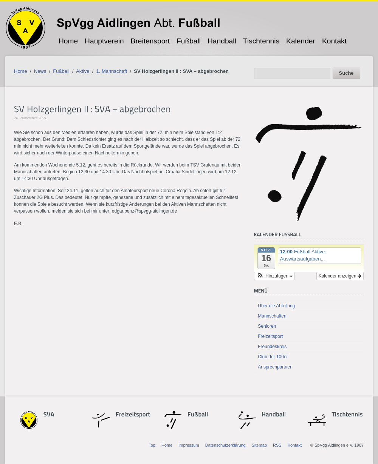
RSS (277, 445)
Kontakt (334, 41)
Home (68, 41)
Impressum (188, 445)
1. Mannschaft (111, 71)
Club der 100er (273, 356)
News (40, 71)
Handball (222, 41)
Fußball (189, 41)
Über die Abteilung (276, 305)
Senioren (267, 326)
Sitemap (259, 445)
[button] (274, 276)
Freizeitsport (270, 336)
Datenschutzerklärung (225, 445)
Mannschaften (272, 316)
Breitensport (150, 41)
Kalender (300, 41)
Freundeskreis (272, 346)
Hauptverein (104, 41)
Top (152, 445)
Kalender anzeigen (340, 276)
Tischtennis (261, 41)
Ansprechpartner (274, 367)
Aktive (82, 71)
